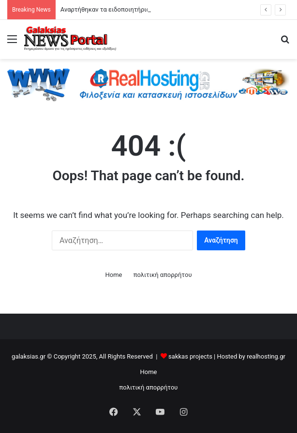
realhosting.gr (266, 356)
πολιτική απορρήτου (163, 274)
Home (113, 274)
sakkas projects (190, 356)
